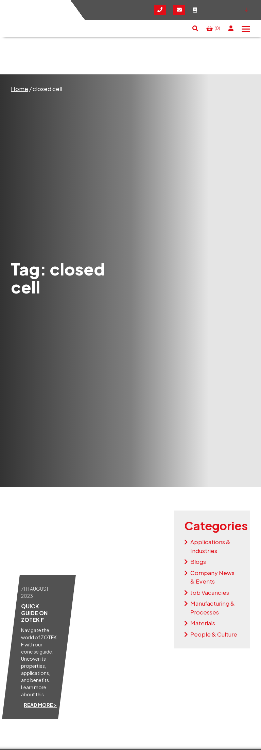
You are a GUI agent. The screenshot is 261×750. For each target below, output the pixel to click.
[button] (195, 28)
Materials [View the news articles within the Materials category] (202, 623)
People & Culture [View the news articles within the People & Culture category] (213, 634)
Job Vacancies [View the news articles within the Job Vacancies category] (209, 592)
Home (19, 88)
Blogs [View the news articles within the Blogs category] (198, 561)
